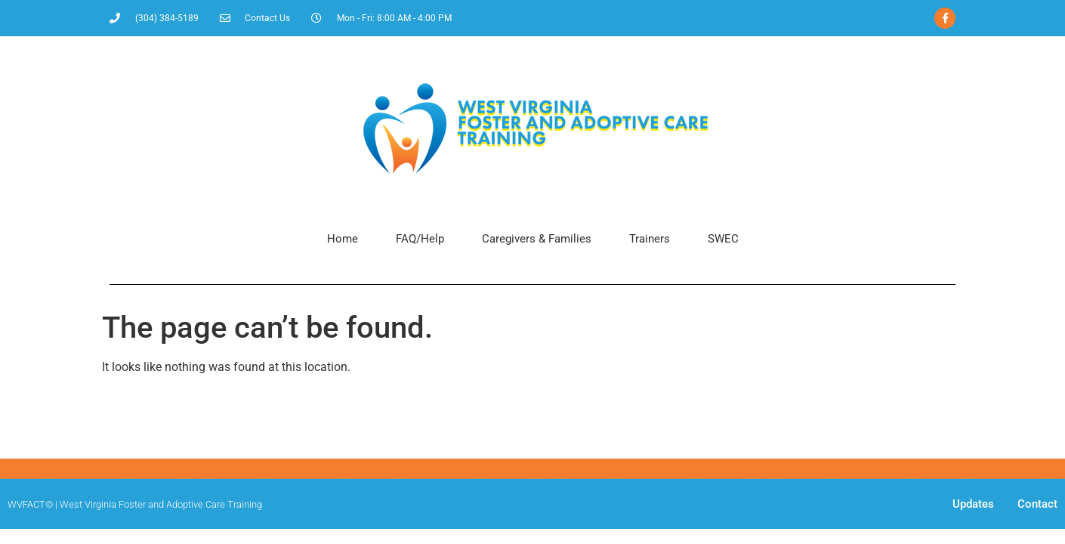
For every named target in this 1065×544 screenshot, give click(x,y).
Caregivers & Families (536, 239)
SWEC (723, 239)
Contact (1037, 504)
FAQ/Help (420, 239)
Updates (973, 504)
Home (342, 239)
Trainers (649, 239)
